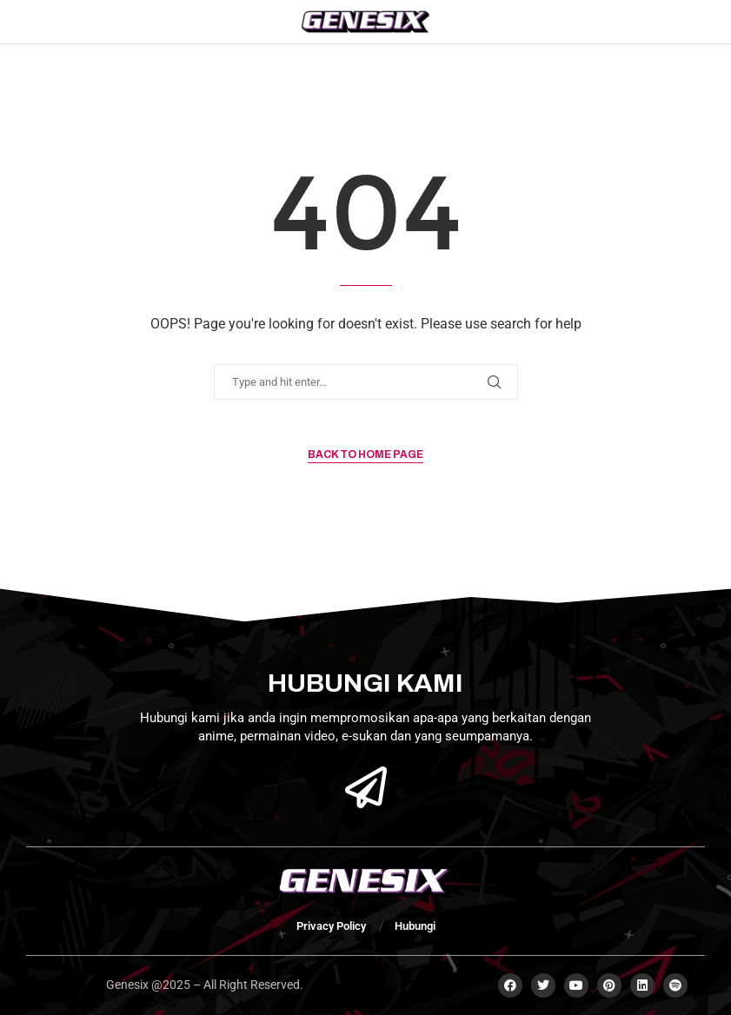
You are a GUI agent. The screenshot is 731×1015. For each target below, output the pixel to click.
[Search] (672, 22)
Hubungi (415, 925)
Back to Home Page (365, 454)
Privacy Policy (331, 925)
